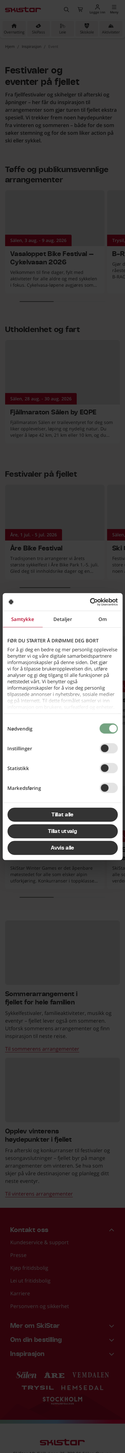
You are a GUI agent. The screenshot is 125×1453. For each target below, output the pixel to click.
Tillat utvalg (62, 831)
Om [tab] (102, 619)
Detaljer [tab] (62, 619)
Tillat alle (62, 814)
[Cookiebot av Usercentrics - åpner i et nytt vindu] (90, 602)
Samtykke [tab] (22, 619)
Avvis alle (62, 848)
